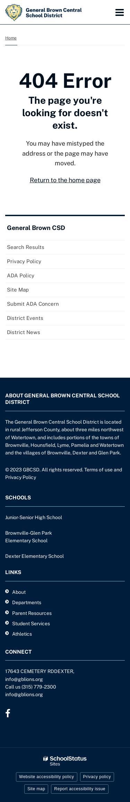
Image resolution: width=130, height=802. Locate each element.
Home (11, 38)
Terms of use (98, 469)
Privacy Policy (24, 261)
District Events (25, 318)
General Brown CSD (36, 227)
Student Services (31, 623)
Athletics (22, 634)
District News (23, 332)
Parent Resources (32, 613)
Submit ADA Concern (33, 304)
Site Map (18, 290)
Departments (26, 602)
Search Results (25, 247)
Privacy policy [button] (97, 776)
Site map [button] (36, 788)
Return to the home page (65, 180)
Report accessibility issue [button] (79, 788)
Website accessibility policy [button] (46, 776)
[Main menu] (119, 12)
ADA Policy (20, 275)
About (19, 592)
